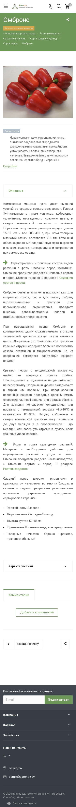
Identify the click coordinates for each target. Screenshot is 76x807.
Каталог (9, 725)
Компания (10, 715)
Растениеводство (15, 469)
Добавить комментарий (37, 612)
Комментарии (19, 595)
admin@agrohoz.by (22, 777)
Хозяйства (11, 735)
